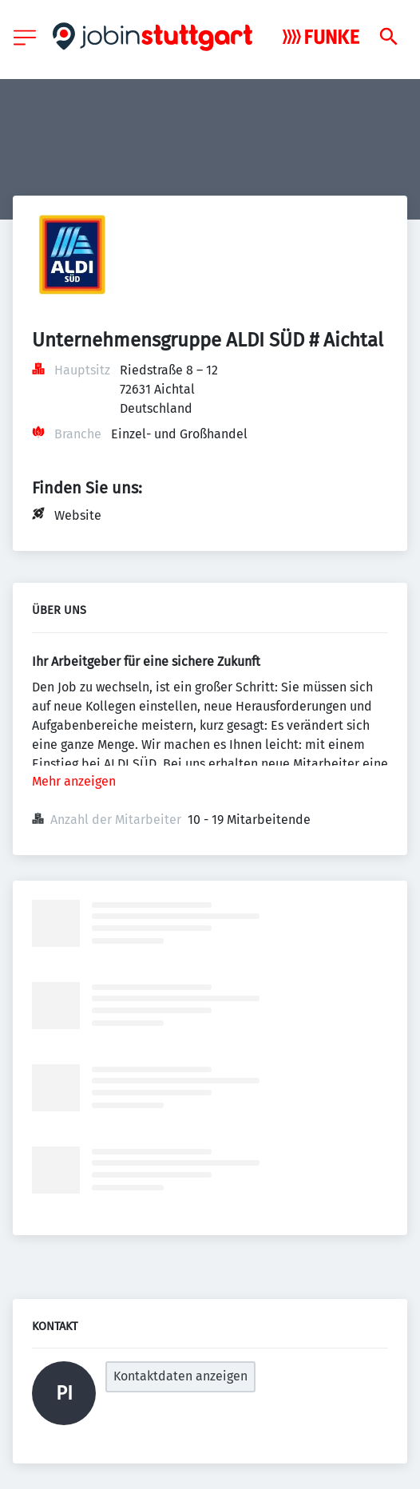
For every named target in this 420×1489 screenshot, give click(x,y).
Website (77, 515)
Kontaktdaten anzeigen (180, 1376)
